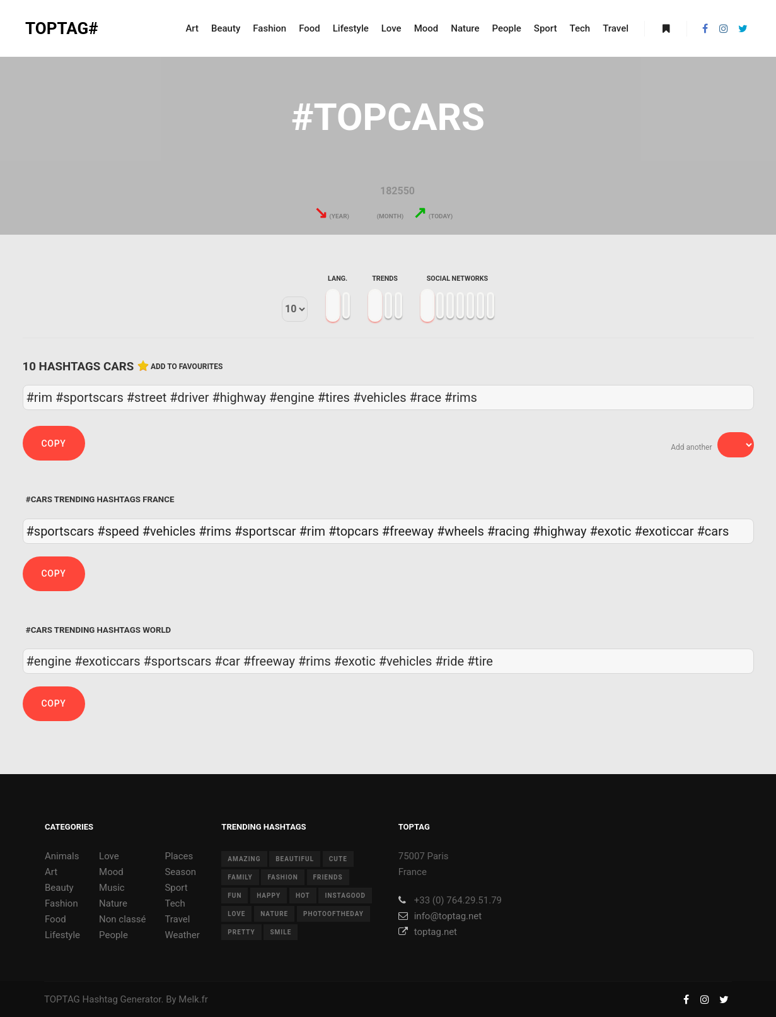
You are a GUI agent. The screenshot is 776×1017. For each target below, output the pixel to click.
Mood (111, 872)
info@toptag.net (440, 916)
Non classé (122, 919)
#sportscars (60, 531)
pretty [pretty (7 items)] (241, 932)
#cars (713, 531)
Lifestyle (62, 935)
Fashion (61, 903)
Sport (176, 887)
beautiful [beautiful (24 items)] (294, 858)
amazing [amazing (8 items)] (244, 858)
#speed (118, 531)
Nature (113, 903)
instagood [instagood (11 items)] (345, 895)
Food (55, 919)
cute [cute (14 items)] (338, 858)
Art (51, 872)
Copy (54, 443)
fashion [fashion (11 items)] (282, 877)
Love (109, 856)
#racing (508, 531)
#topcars (353, 531)
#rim (312, 531)
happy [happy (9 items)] (269, 895)
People (113, 935)
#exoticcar (663, 531)
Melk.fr (193, 999)
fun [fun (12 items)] (234, 895)
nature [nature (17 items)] (274, 913)
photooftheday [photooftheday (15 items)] (333, 913)
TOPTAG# (61, 28)
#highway (560, 531)
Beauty (59, 887)
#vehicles (169, 531)
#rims (215, 531)
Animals (62, 856)
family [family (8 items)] (240, 877)
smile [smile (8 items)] (280, 932)
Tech (175, 903)
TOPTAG (62, 999)
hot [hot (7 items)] (303, 895)
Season (180, 872)
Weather (182, 935)
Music (112, 887)
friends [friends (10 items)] (328, 877)
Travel (177, 919)
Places (179, 856)
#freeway (408, 531)
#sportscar (265, 531)
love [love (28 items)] (236, 913)
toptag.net (427, 931)
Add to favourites (187, 366)
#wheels (460, 531)
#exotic (611, 531)
